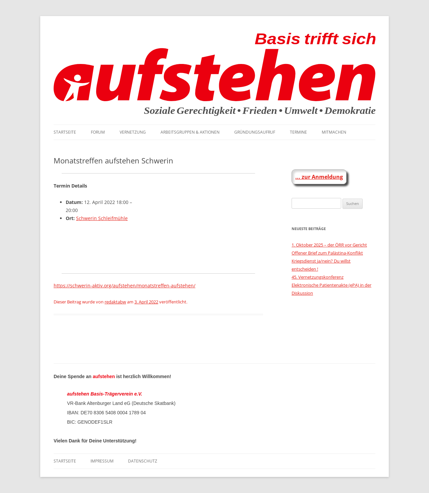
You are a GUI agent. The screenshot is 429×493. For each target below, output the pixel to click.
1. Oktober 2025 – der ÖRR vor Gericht (329, 245)
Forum (98, 132)
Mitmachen (334, 132)
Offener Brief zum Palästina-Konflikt (327, 253)
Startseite (65, 132)
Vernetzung (133, 132)
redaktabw (115, 302)
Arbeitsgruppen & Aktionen (190, 132)
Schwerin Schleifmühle (102, 218)
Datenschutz (142, 461)
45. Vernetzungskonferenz (318, 277)
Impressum (102, 461)
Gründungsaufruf (254, 132)
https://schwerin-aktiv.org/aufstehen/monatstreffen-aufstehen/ (124, 285)
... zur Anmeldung (319, 177)
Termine (298, 132)
